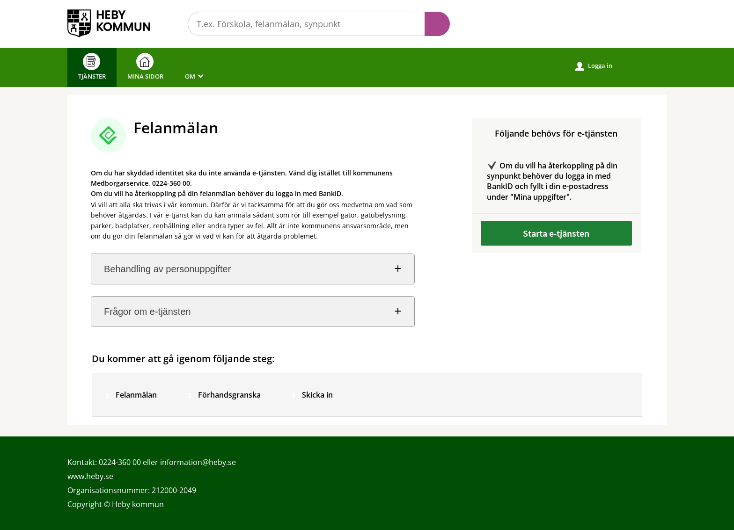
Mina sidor (145, 66)
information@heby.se (198, 462)
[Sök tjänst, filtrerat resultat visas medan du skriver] (319, 24)
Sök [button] (437, 24)
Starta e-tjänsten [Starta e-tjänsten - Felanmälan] (556, 233)
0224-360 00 (120, 462)
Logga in (593, 66)
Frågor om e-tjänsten (147, 311)
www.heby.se (90, 476)
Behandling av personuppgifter (167, 269)
